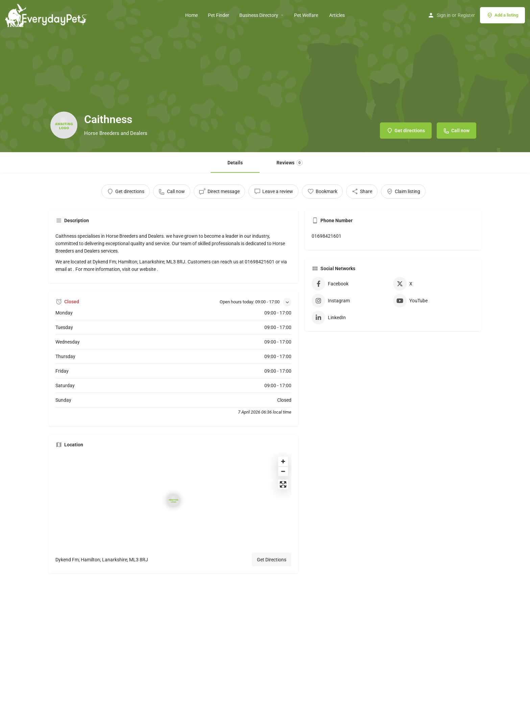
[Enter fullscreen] (283, 484)
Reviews (289, 163)
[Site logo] (47, 14)
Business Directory (258, 15)
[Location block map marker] (173, 500)
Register (466, 15)
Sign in (444, 15)
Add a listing (502, 15)
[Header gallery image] (265, 76)
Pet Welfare (306, 15)
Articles (337, 15)
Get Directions (271, 559)
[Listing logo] (63, 125)
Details (235, 162)
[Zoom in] (283, 461)
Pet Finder (218, 15)
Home (191, 15)
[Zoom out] (283, 471)
